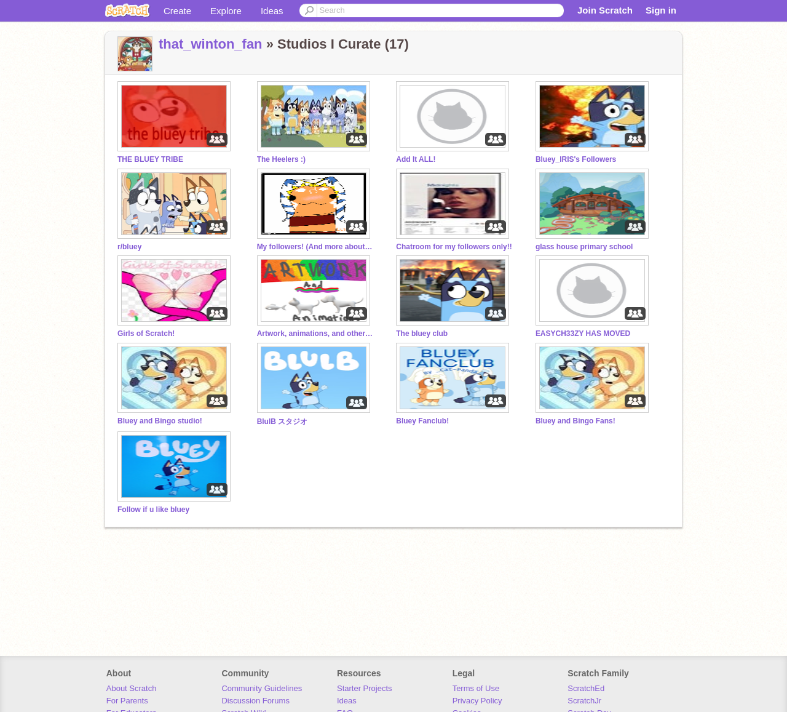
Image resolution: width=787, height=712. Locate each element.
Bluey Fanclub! (422, 421)
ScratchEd (586, 688)
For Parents (127, 700)
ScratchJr (584, 700)
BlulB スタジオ (282, 421)
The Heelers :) (281, 159)
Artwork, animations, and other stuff (315, 333)
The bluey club (422, 333)
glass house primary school (584, 246)
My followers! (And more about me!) (315, 246)
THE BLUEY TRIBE (150, 159)
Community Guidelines (261, 688)
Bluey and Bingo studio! (159, 421)
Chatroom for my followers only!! (454, 246)
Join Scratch (605, 10)
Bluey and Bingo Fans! (575, 421)
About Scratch (131, 688)
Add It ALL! (415, 159)
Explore (226, 11)
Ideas (272, 11)
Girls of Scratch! (146, 333)
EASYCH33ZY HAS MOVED (583, 333)
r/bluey (129, 246)
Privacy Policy (477, 700)
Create (177, 11)
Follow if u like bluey (153, 509)
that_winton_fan (211, 44)
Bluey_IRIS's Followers (576, 159)
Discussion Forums (255, 700)
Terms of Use (476, 688)
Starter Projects (364, 688)
